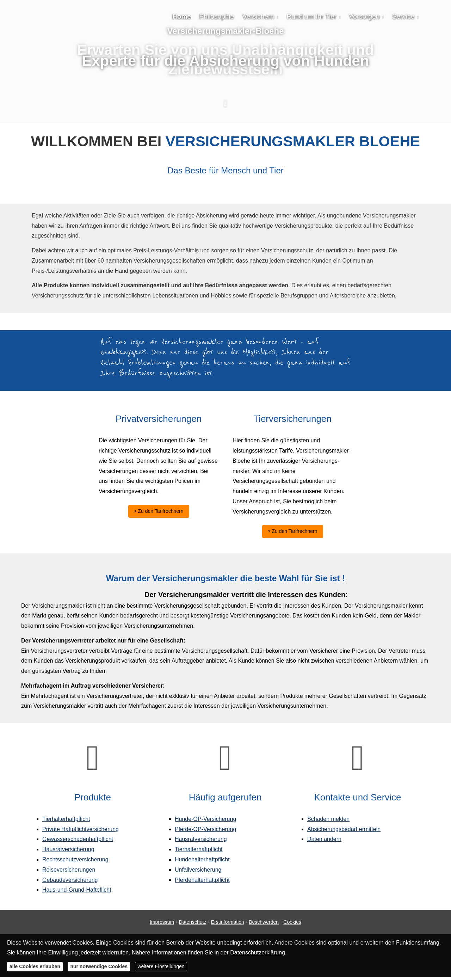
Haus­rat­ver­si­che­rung (68, 849)
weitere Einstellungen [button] (160, 966)
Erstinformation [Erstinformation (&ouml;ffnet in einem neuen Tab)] (227, 922)
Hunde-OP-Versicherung (205, 819)
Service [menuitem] (403, 16)
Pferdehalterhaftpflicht (202, 880)
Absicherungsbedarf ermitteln (344, 829)
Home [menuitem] (181, 16)
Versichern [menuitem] (258, 16)
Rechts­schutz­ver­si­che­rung (75, 859)
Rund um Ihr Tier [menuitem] (312, 16)
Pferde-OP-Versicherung (205, 829)
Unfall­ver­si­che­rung (198, 870)
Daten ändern (324, 839)
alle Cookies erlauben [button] (35, 966)
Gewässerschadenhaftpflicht (77, 839)
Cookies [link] (292, 922)
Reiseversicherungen (68, 870)
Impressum (162, 922)
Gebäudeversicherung (70, 880)
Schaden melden (328, 819)
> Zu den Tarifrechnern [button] (159, 511)
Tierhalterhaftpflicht (66, 819)
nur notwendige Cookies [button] (99, 966)
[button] (225, 107)
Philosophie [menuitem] (216, 16)
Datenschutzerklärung (257, 953)
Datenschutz (192, 922)
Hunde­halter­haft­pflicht (202, 859)
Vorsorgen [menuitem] (364, 16)
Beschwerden (264, 922)
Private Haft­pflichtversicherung (80, 829)
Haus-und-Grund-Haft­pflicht (76, 890)
